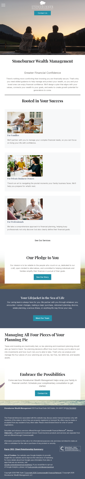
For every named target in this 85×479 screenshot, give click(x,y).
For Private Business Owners (20, 178)
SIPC (11, 433)
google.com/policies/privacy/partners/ (18, 465)
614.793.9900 (71, 408)
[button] (42, 13)
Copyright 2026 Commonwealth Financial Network (43, 473)
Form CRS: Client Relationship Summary (23, 449)
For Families (13, 135)
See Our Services (42, 240)
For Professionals (15, 222)
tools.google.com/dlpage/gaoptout (41, 467)
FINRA (6, 433)
